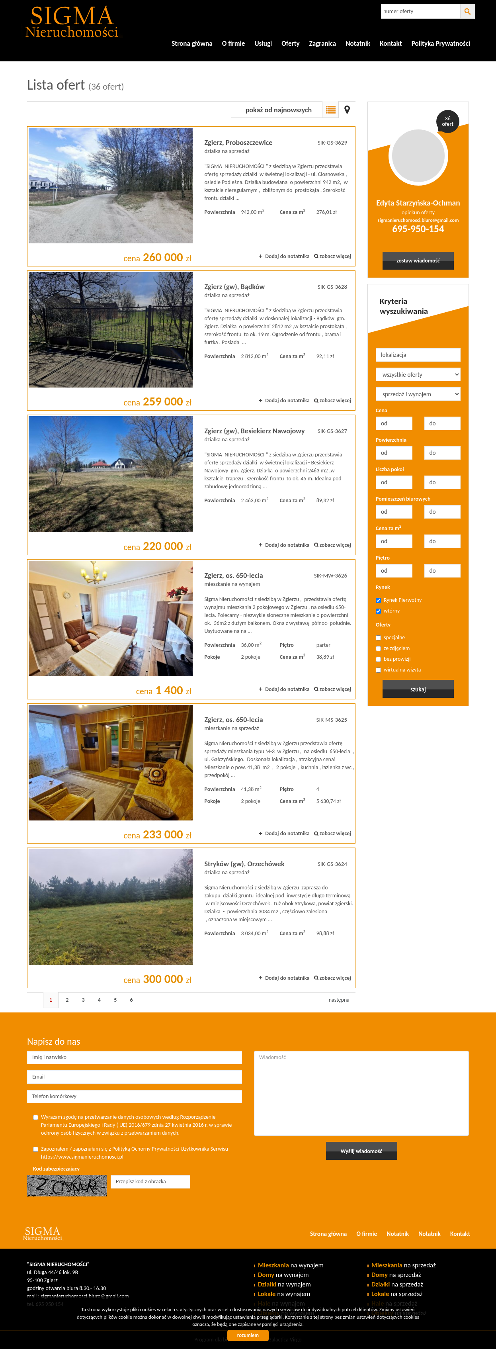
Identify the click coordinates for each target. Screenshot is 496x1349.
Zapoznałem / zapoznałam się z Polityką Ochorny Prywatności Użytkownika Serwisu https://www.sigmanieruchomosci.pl (130, 1152)
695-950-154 (418, 229)
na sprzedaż (403, 1265)
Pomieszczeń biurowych (403, 498)
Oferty (383, 624)
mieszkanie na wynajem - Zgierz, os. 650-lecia (191, 629)
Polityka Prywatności (441, 43)
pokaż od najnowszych (279, 110)
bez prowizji (393, 659)
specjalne (390, 637)
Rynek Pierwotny (399, 600)
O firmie (233, 43)
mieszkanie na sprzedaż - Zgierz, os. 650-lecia (191, 773)
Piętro (383, 557)
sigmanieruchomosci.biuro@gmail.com (418, 220)
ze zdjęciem (393, 648)
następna (339, 1000)
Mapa (347, 109)
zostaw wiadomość (418, 260)
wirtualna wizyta (398, 669)
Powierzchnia (391, 440)
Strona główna (192, 43)
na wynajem (291, 1265)
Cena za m (388, 528)
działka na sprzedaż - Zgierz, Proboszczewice (191, 196)
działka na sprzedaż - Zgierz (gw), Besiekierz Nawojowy (191, 484)
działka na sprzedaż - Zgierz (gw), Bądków (191, 340)
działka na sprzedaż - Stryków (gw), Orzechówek (191, 917)
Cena (381, 410)
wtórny (388, 610)
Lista (330, 109)
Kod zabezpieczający (56, 1168)
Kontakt (391, 43)
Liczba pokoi (390, 469)
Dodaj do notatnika (287, 256)
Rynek (383, 587)
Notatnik (358, 43)
